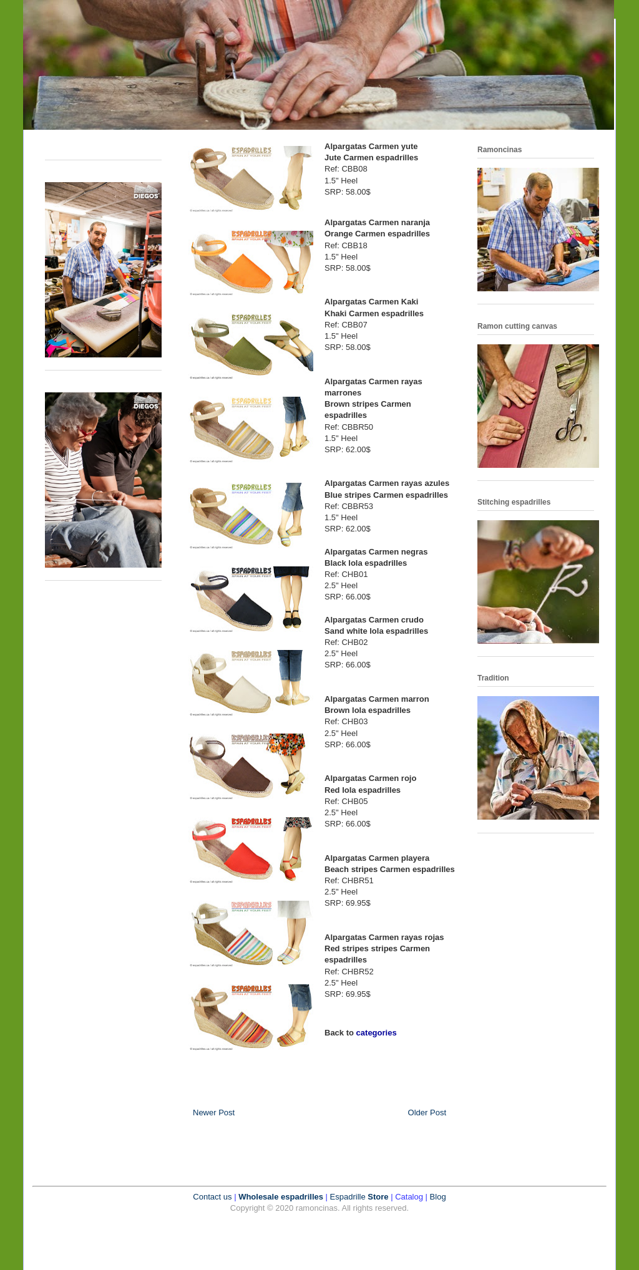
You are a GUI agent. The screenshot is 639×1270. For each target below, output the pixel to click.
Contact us (212, 1196)
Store (378, 1196)
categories (376, 1032)
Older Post (427, 1112)
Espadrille (349, 1196)
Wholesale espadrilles (280, 1196)
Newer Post (214, 1112)
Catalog (409, 1196)
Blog (438, 1196)
